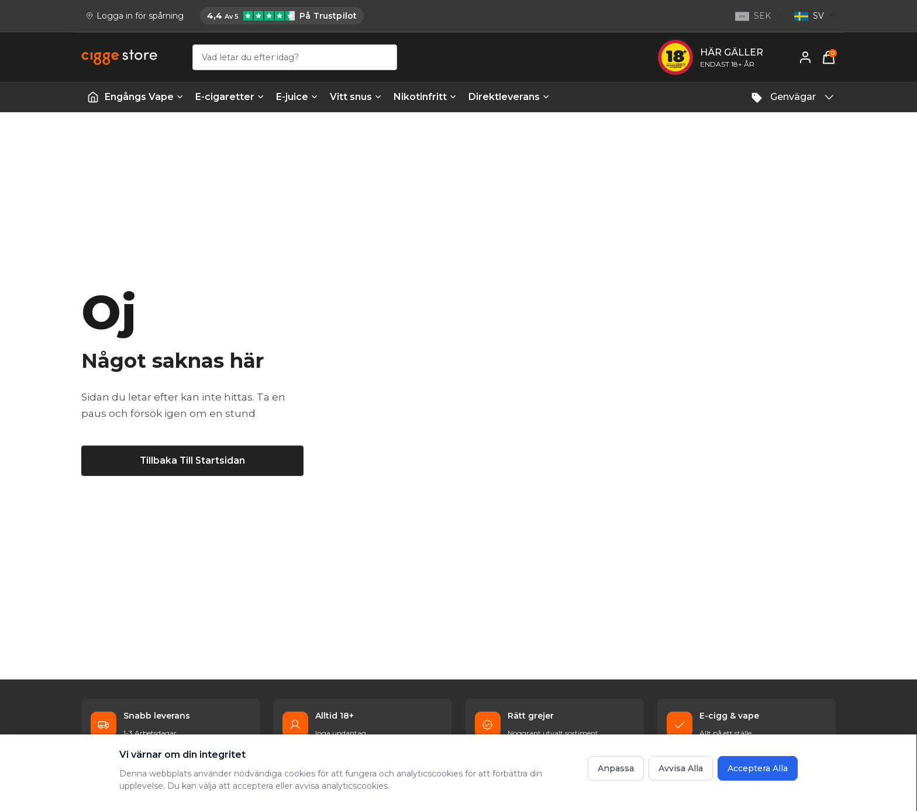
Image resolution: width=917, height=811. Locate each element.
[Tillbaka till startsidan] (192, 460)
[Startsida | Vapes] (93, 97)
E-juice (297, 96)
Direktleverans (509, 96)
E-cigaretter (229, 96)
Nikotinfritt (425, 96)
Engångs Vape (144, 96)
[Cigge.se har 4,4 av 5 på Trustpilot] (282, 16)
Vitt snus (356, 96)
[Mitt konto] (805, 57)
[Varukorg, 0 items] (829, 57)
